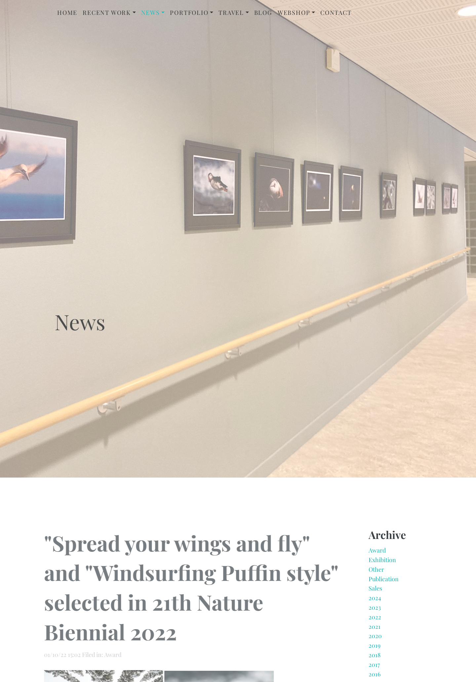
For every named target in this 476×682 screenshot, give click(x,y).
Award (377, 552)
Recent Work (107, 13)
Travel (231, 13)
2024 (375, 600)
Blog (263, 13)
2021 (374, 628)
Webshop (294, 13)
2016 (374, 676)
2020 (375, 638)
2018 (374, 657)
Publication (384, 581)
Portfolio (189, 13)
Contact (336, 13)
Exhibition (382, 562)
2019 (374, 647)
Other (376, 571)
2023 (375, 609)
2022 (375, 619)
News (150, 13)
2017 (374, 666)
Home (67, 13)
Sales (375, 590)
